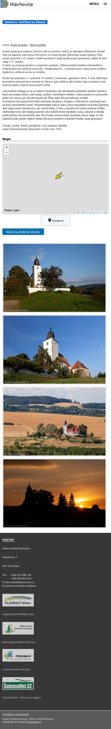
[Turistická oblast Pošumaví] (18, 661)
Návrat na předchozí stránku (23, 231)
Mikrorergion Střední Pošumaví (18, 642)
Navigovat (55, 220)
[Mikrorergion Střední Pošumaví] (18, 633)
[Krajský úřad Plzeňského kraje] (18, 605)
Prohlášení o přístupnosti (15, 714)
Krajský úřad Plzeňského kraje (18, 614)
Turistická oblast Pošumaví (16, 669)
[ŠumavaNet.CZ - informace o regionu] (18, 689)
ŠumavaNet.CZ (33, 721)
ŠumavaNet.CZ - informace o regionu (21, 697)
